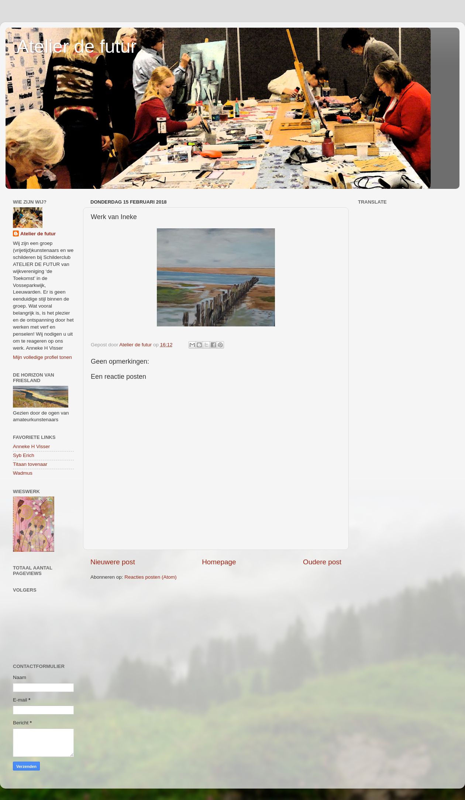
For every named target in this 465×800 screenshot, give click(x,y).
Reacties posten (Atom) (150, 577)
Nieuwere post (112, 562)
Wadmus (22, 473)
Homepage (219, 562)
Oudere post (322, 562)
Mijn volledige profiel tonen (42, 357)
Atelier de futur (77, 46)
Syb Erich (23, 455)
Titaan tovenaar (30, 464)
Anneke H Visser (31, 446)
